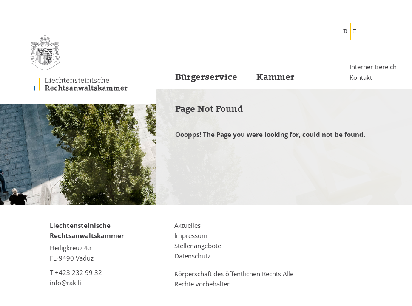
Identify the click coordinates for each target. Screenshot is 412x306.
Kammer (275, 77)
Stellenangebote (197, 245)
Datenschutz (192, 256)
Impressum (190, 235)
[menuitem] (196, 79)
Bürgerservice (206, 77)
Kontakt (360, 77)
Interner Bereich (373, 67)
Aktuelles (187, 225)
